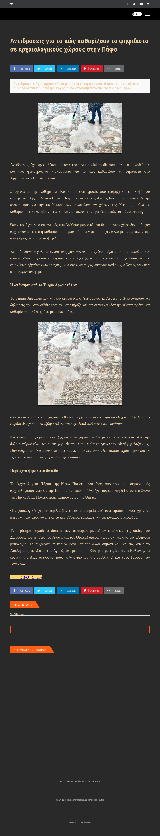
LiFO (25, 577)
